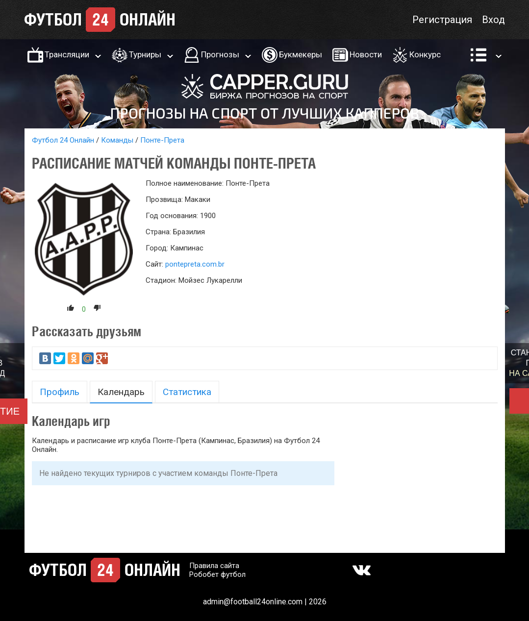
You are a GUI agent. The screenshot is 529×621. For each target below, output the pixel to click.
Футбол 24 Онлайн (63, 140)
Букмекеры (300, 54)
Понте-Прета (162, 140)
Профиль (59, 391)
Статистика (187, 391)
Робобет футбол (217, 574)
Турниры (145, 54)
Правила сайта (214, 565)
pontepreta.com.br (195, 264)
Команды (117, 140)
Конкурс (425, 54)
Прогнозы (220, 54)
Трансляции (67, 54)
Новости (366, 54)
